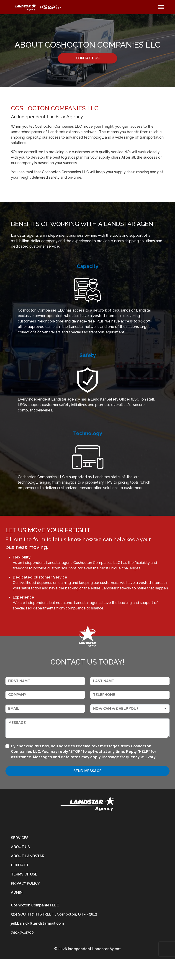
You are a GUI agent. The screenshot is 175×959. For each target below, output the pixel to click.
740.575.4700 (22, 932)
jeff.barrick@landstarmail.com (37, 923)
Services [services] (19, 838)
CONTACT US (88, 58)
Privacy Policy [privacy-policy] (25, 883)
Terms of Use (24, 874)
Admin (17, 892)
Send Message (87, 771)
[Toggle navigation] (161, 7)
